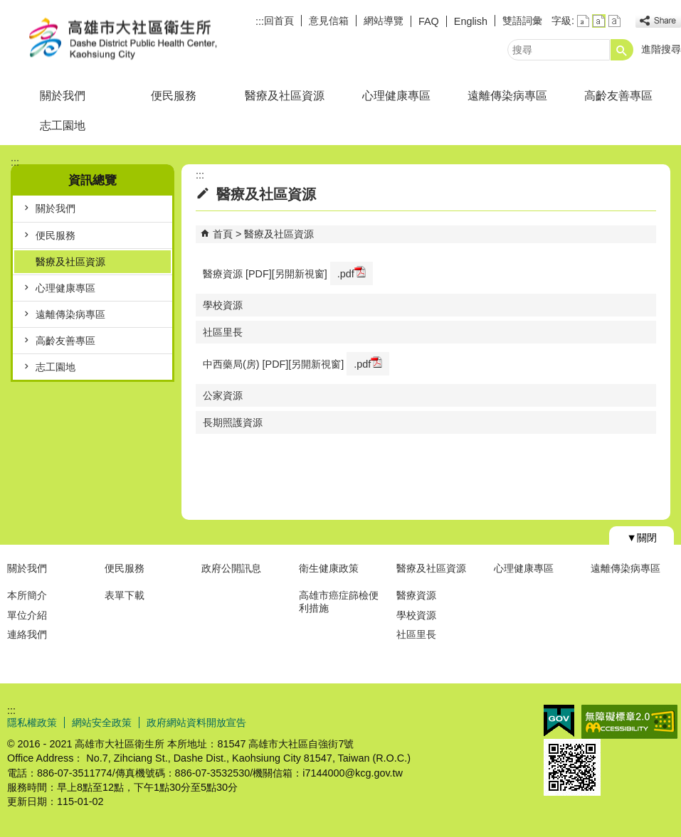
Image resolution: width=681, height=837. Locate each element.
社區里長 (223, 332)
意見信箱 (329, 20)
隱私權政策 (32, 722)
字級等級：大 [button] (614, 21)
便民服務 (173, 96)
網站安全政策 (102, 722)
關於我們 (62, 96)
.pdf (351, 272)
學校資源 (223, 305)
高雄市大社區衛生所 (120, 38)
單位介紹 (27, 615)
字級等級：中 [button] (599, 21)
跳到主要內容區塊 (7, 7)
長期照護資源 (233, 422)
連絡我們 (27, 634)
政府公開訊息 (231, 568)
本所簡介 (27, 595)
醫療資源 (416, 595)
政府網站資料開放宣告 (196, 722)
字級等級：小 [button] (583, 21)
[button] (622, 49)
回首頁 (279, 20)
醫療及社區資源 (284, 96)
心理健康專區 (396, 96)
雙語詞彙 (522, 20)
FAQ (428, 21)
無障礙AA (629, 722)
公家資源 (223, 395)
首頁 (223, 234)
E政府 (559, 721)
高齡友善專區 (618, 96)
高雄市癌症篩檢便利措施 (339, 601)
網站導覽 (383, 20)
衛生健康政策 (329, 568)
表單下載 (124, 595)
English (470, 21)
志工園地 (62, 125)
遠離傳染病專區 (507, 96)
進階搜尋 (661, 49)
